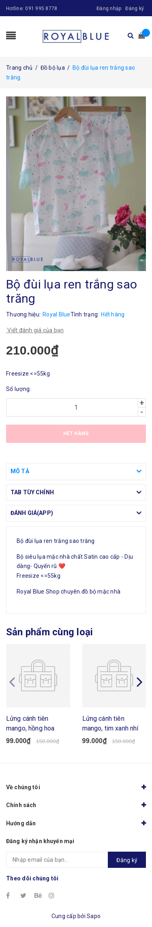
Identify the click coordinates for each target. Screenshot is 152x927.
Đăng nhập (108, 8)
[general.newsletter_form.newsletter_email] (76, 860)
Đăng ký (134, 8)
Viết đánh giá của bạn (35, 330)
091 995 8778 (41, 8)
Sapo (94, 916)
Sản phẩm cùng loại (49, 632)
